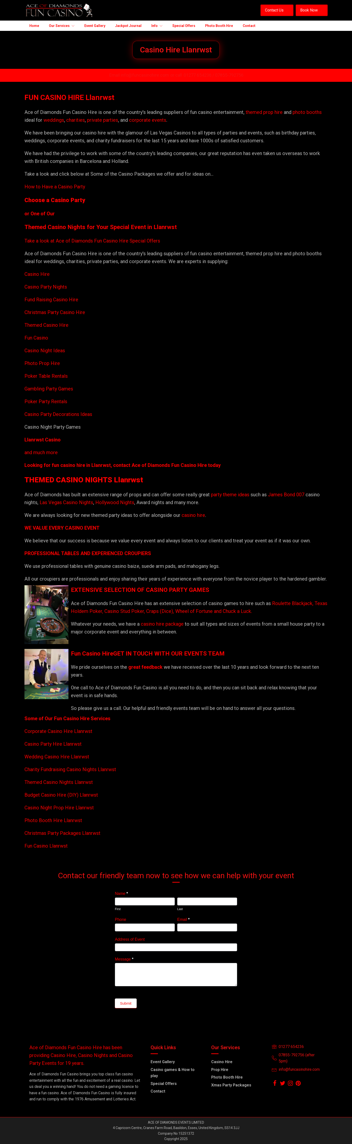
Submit (126, 1003)
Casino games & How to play (173, 1072)
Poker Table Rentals (46, 376)
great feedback (145, 667)
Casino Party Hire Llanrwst (53, 744)
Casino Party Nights (45, 287)
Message (124, 959)
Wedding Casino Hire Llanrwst (56, 757)
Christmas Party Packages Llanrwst (62, 833)
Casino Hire (37, 274)
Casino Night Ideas (44, 350)
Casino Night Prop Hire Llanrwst (59, 808)
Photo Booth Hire (227, 1077)
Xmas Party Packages (231, 1085)
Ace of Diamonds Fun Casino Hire (169, 465)
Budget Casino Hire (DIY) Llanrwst (61, 795)
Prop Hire (219, 1069)
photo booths (307, 112)
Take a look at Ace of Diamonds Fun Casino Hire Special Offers (92, 241)
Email (183, 919)
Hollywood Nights (114, 502)
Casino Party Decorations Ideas (58, 414)
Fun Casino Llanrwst (46, 846)
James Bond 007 (287, 495)
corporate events (147, 120)
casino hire (193, 515)
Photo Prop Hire (42, 363)
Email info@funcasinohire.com (139, 75)
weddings (54, 120)
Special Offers (164, 1083)
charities (75, 120)
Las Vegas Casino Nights (66, 502)
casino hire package (162, 624)
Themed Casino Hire (46, 325)
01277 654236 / (199, 75)
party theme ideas (231, 495)
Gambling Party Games (48, 389)
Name (121, 893)
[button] (277, 10)
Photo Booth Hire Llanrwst (53, 820)
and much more (41, 452)
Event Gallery (163, 1061)
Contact (158, 1091)
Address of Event (130, 939)
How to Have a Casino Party (54, 187)
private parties (102, 120)
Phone (120, 919)
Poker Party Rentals (45, 401)
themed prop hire (264, 112)
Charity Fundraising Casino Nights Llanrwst (70, 769)
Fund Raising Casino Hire (51, 300)
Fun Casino (36, 338)
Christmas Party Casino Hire (54, 312)
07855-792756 (229, 75)
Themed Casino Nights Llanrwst (58, 782)
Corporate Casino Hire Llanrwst (58, 731)
